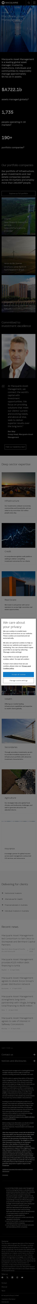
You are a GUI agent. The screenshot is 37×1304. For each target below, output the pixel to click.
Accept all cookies (18, 674)
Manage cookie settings (19, 680)
